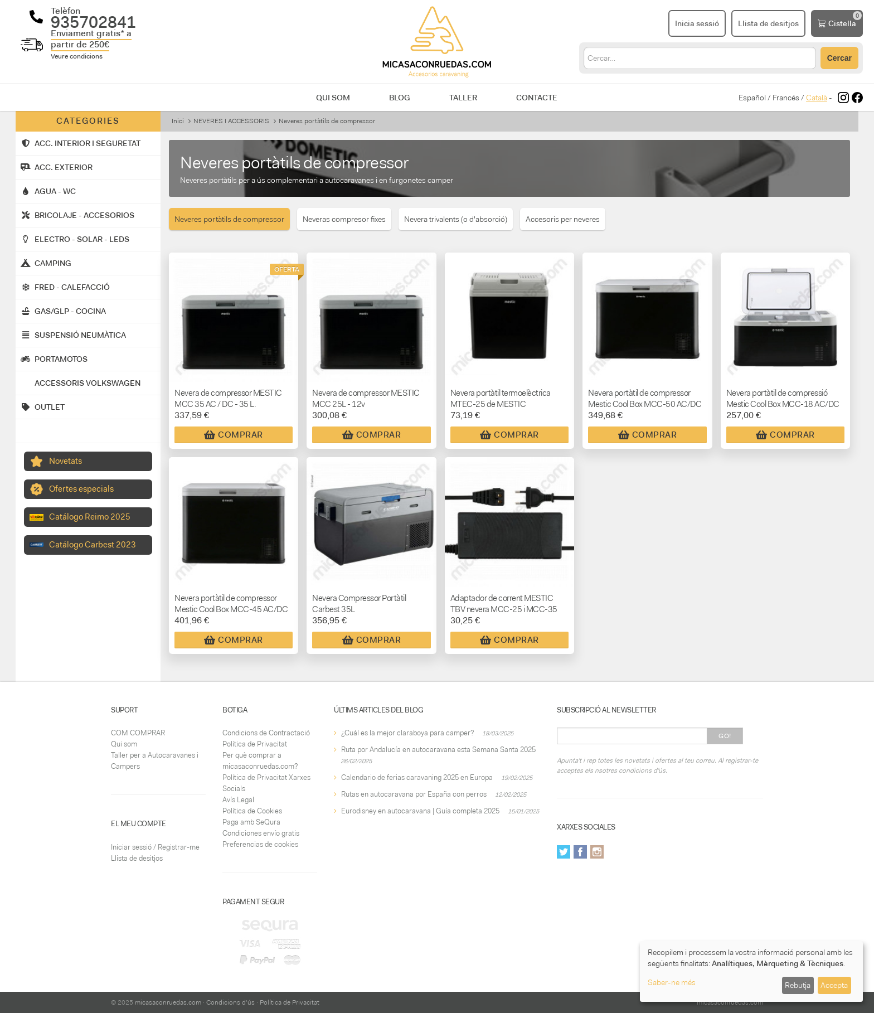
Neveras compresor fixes (344, 219)
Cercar (839, 58)
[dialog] (751, 971)
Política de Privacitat (254, 744)
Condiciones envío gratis (260, 833)
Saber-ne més (672, 982)
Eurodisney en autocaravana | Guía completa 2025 (420, 811)
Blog (399, 98)
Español (752, 98)
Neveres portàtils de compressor (229, 219)
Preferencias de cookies (260, 844)
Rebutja (797, 985)
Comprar (233, 434)
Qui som (333, 98)
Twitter (563, 852)
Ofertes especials (81, 489)
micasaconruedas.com (168, 1002)
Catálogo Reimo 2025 (89, 516)
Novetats (65, 461)
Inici (178, 121)
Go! (724, 735)
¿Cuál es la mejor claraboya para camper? (407, 733)
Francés (786, 98)
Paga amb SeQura (251, 822)
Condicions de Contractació (266, 733)
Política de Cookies (252, 811)
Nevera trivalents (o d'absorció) (455, 219)
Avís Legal (238, 799)
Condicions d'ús (230, 1002)
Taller (463, 98)
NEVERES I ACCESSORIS (231, 121)
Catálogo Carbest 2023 (92, 544)
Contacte (536, 98)
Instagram (597, 852)
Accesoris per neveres (563, 219)
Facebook (580, 852)
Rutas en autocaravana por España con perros (414, 794)
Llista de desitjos (137, 858)
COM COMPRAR (138, 733)
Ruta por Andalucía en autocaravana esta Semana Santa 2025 (438, 749)
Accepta (834, 985)
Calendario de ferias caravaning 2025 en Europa (417, 777)
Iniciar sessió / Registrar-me (155, 847)
